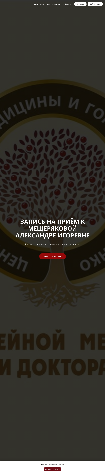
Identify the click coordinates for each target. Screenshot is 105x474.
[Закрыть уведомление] (103, 462)
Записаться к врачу (53, 4)
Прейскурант (67, 4)
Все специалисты (38, 4)
